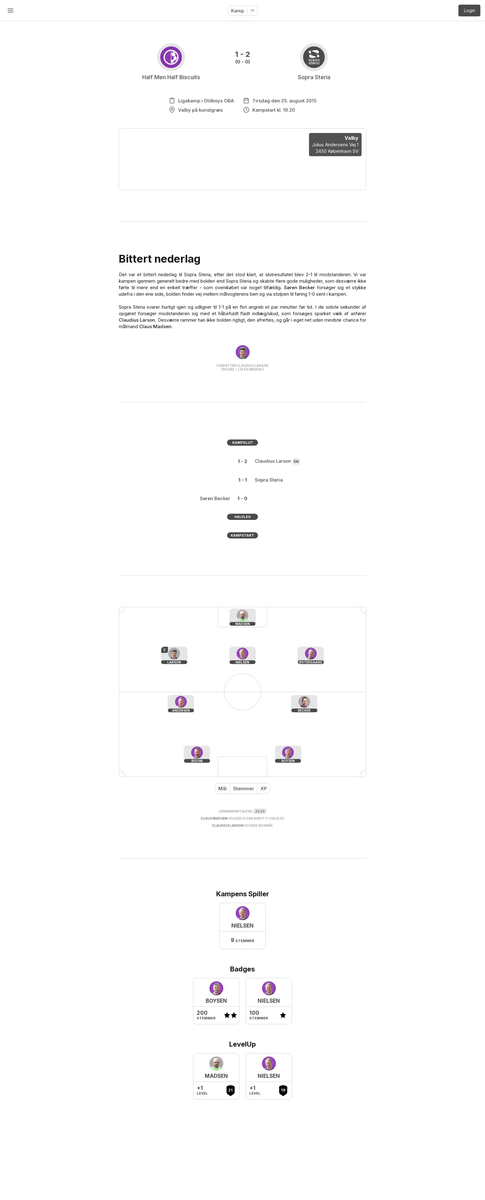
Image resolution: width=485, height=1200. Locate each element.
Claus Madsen (155, 326)
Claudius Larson (137, 320)
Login (469, 10)
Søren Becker (299, 287)
